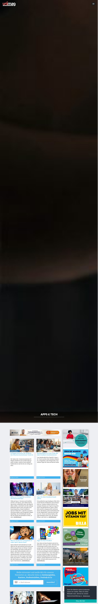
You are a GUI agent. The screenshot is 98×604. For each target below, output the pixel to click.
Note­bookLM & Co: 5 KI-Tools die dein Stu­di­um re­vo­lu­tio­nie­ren (47, 454)
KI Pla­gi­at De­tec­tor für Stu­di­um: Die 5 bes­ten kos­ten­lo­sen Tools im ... (22, 454)
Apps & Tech (14, 477)
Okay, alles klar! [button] (80, 601)
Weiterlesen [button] (86, 596)
